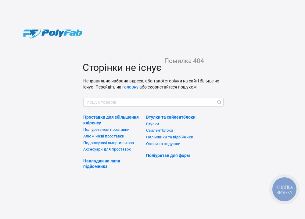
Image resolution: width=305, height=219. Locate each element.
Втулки (152, 124)
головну (130, 87)
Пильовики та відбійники (169, 137)
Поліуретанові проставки (106, 129)
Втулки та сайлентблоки (171, 117)
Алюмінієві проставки (103, 136)
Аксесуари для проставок (107, 149)
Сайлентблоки (159, 130)
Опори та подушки (163, 143)
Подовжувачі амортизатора (108, 143)
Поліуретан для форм (168, 155)
